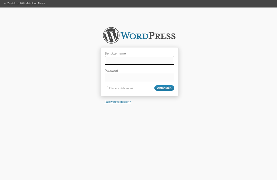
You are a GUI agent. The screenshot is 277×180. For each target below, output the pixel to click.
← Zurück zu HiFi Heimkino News (24, 3)
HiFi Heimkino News (139, 37)
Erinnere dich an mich (120, 88)
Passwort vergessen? (117, 101)
